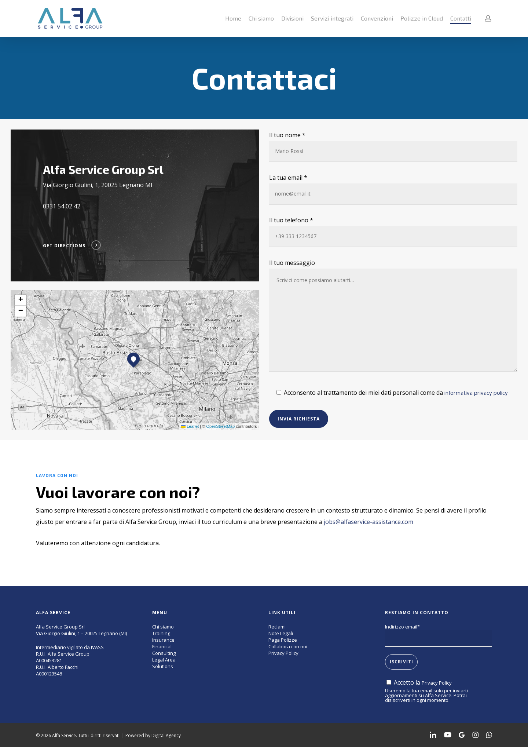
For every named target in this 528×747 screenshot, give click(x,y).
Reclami (277, 626)
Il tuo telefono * (393, 231)
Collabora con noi (287, 646)
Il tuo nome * (393, 146)
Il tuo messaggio (393, 317)
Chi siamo (163, 626)
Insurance (163, 640)
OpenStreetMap (220, 426)
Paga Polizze (282, 640)
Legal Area (164, 659)
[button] (133, 359)
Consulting (164, 653)
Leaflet (190, 426)
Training (161, 633)
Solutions (162, 666)
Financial (162, 646)
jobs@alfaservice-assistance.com (368, 522)
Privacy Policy (283, 653)
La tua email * (393, 189)
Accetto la (419, 682)
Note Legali (280, 633)
